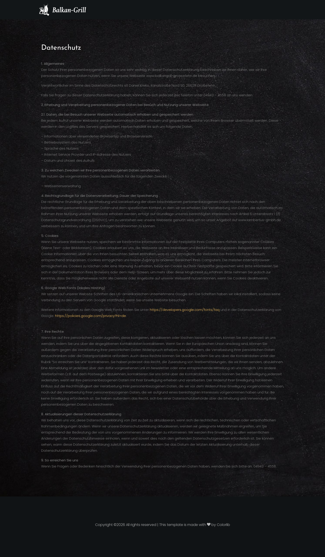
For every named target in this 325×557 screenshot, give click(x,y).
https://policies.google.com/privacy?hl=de (90, 315)
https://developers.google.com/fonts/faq (185, 309)
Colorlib (223, 524)
